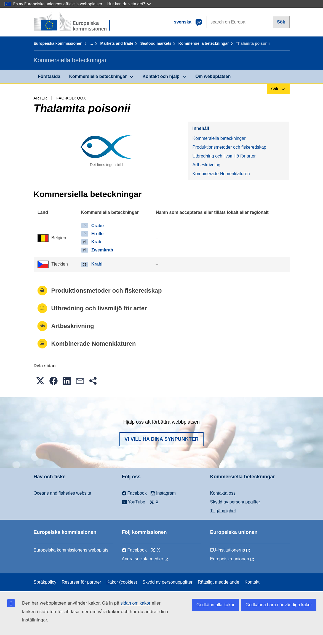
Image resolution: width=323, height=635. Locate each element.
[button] (40, 380)
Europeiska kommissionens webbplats (71, 550)
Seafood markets (156, 43)
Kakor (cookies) (121, 582)
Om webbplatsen (213, 76)
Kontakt (252, 582)
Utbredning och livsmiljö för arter (223, 156)
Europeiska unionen (229, 559)
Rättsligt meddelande (218, 582)
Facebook (134, 550)
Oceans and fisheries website (62, 493)
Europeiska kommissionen (58, 43)
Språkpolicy (45, 582)
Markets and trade (116, 43)
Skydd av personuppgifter (235, 502)
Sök (281, 22)
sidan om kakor (136, 603)
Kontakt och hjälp (161, 76)
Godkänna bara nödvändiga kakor (278, 604)
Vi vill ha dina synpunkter (161, 439)
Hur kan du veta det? (129, 3)
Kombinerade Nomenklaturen (221, 173)
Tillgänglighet (223, 510)
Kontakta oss (223, 493)
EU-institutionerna (227, 550)
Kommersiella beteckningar (203, 43)
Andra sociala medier (142, 559)
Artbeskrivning (206, 164)
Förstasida (49, 76)
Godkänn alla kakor (215, 604)
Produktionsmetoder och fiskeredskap (229, 147)
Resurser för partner (81, 582)
